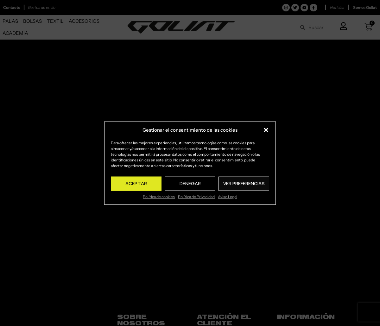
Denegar (190, 183)
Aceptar (136, 183)
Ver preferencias (244, 183)
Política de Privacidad (196, 196)
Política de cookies (159, 196)
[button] (266, 130)
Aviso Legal (227, 196)
